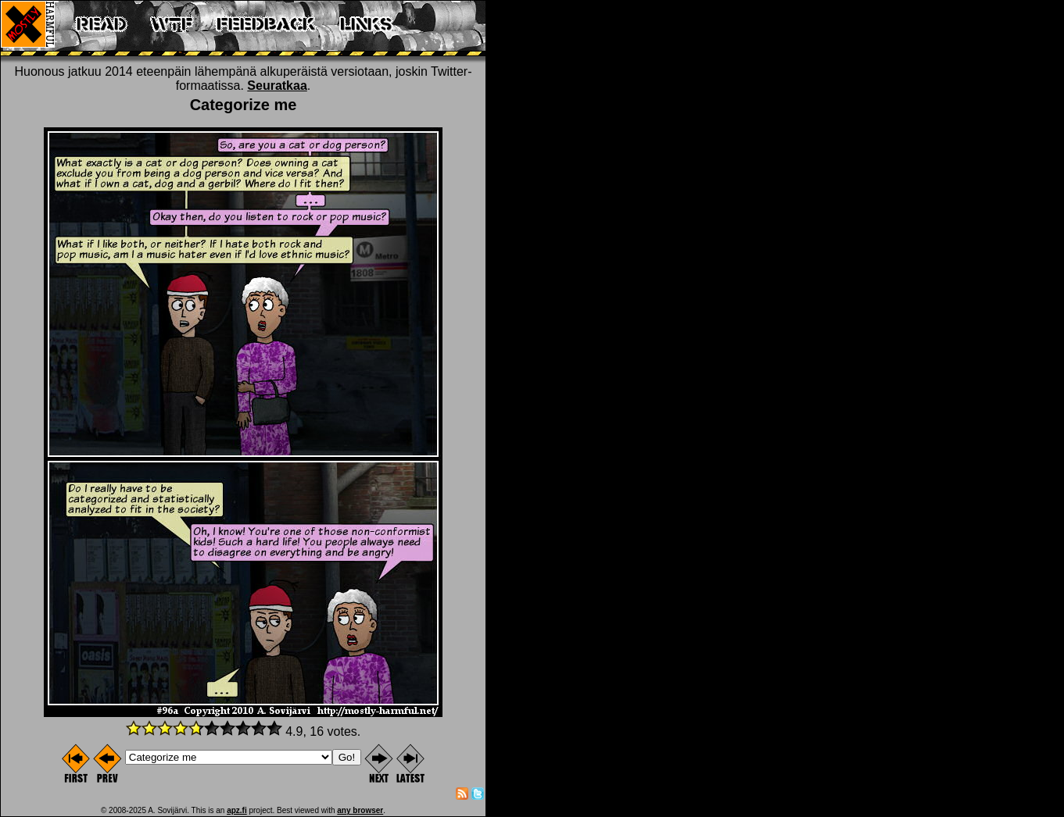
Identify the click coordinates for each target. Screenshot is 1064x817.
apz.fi (237, 810)
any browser (360, 810)
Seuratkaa (277, 85)
